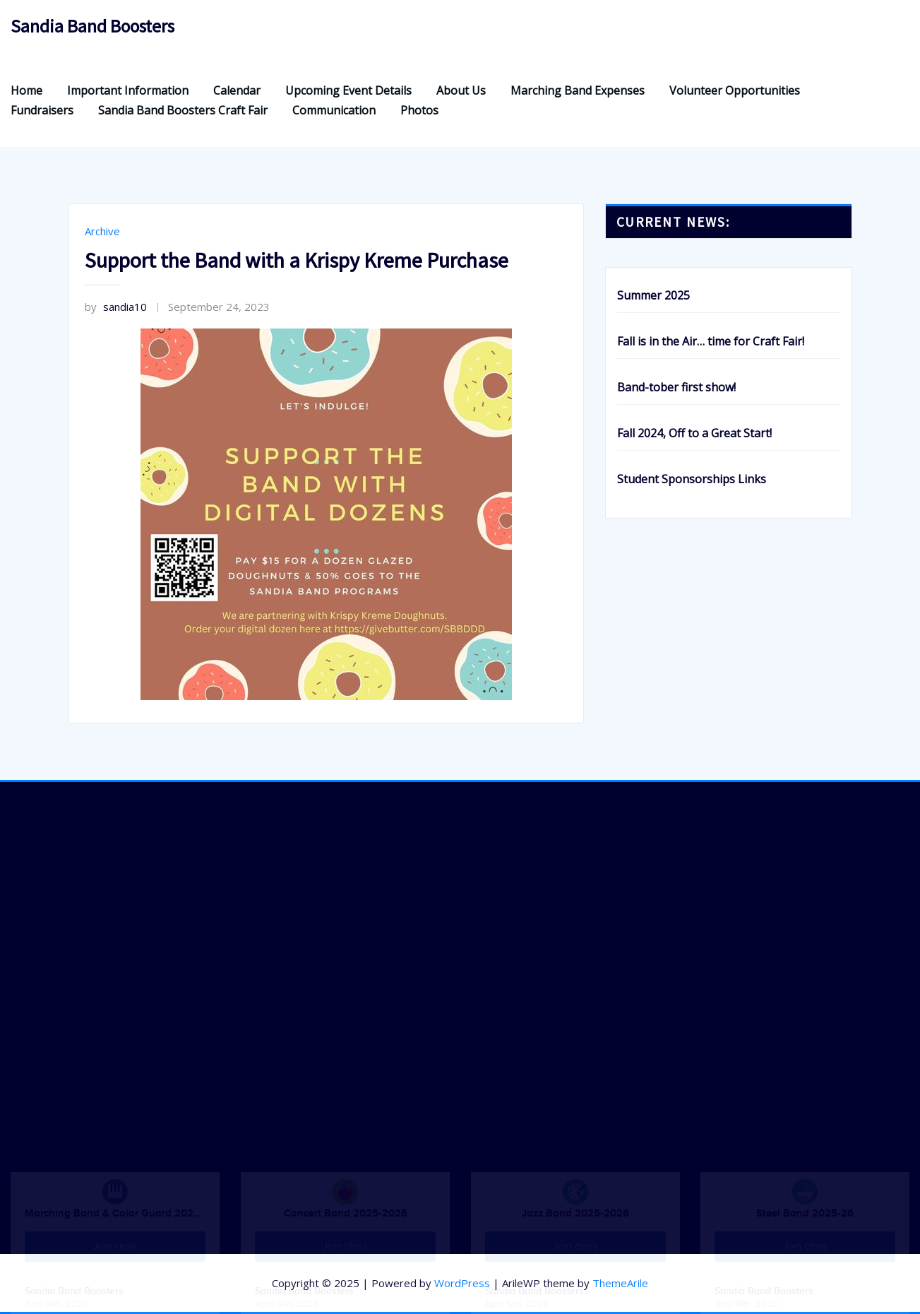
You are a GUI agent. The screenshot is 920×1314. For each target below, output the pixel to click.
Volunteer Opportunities (734, 90)
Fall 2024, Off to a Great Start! (694, 433)
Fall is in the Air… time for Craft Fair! (710, 341)
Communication (334, 110)
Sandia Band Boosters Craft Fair (183, 110)
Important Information (128, 90)
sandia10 (116, 307)
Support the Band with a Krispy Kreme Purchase (296, 260)
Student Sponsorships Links (691, 479)
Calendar (237, 90)
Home (26, 90)
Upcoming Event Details (348, 90)
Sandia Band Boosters (92, 26)
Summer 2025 (653, 295)
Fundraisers (42, 110)
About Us (461, 90)
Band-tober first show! (676, 387)
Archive (102, 231)
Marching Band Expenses (577, 90)
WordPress (462, 1283)
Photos (419, 110)
